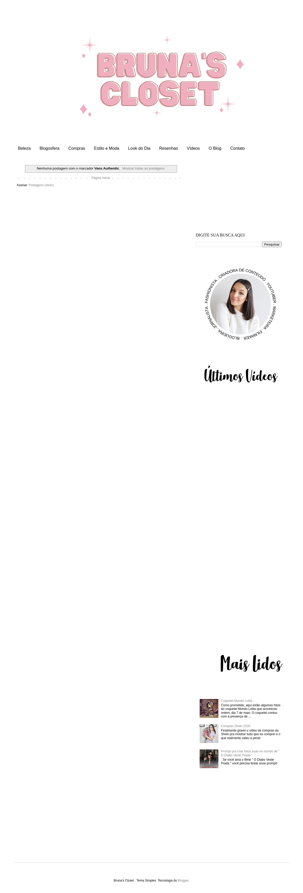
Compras (76, 148)
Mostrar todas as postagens (143, 168)
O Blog (215, 148)
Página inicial (101, 178)
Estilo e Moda (106, 148)
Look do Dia (139, 148)
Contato (237, 148)
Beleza (24, 148)
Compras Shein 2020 (235, 726)
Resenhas (168, 148)
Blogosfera (50, 148)
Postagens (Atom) (41, 185)
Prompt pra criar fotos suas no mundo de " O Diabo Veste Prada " (250, 753)
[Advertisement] (239, 197)
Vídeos (193, 148)
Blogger (183, 880)
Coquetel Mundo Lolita (236, 701)
